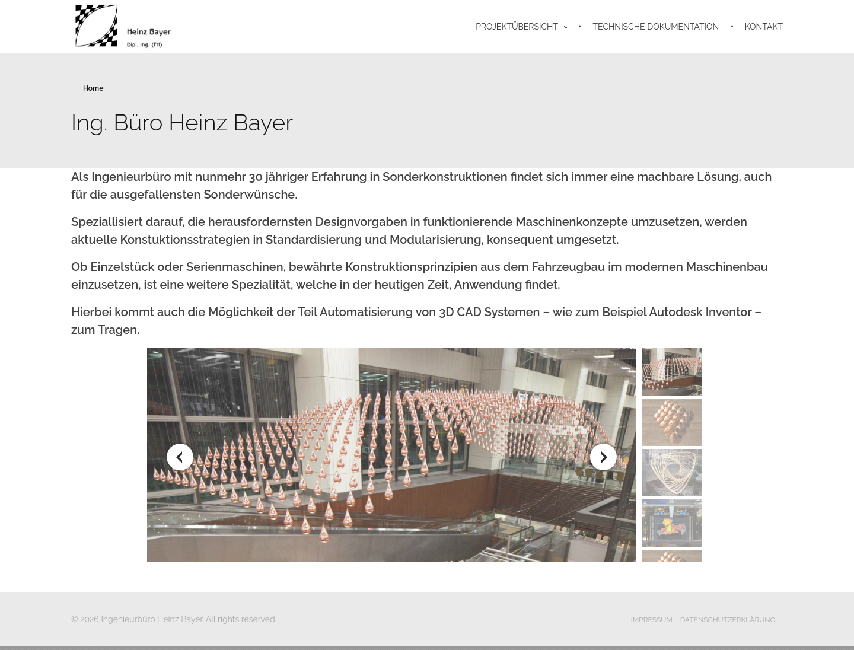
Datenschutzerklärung (728, 620)
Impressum (652, 620)
